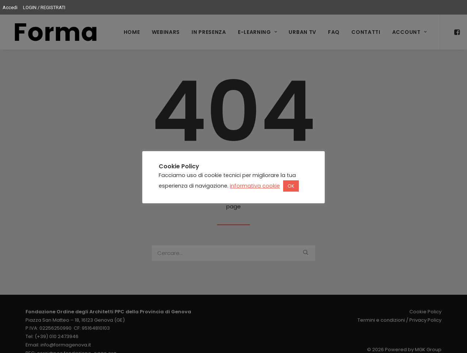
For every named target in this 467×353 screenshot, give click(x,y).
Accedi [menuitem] (10, 7)
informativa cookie (255, 185)
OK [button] (290, 186)
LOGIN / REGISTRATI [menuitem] (44, 7)
